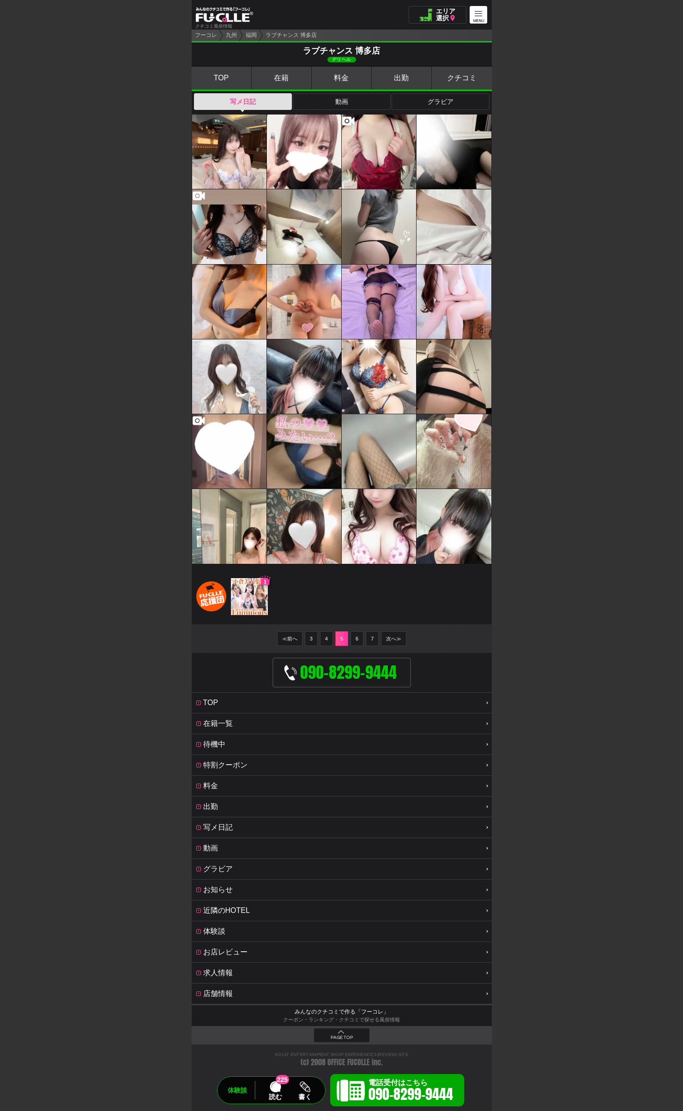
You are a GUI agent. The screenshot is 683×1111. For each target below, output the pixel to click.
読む (275, 1096)
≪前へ (289, 638)
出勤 (401, 78)
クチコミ (462, 78)
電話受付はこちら (411, 1092)
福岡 (251, 35)
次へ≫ (393, 638)
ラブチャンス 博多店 (291, 35)
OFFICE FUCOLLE (348, 1062)
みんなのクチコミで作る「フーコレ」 (342, 1011)
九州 (231, 35)
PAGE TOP (342, 1037)
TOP (221, 78)
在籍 (281, 78)
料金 (341, 78)
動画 (341, 101)
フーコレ (206, 35)
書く (304, 1096)
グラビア (440, 101)
